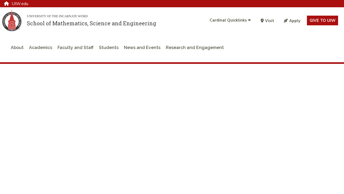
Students (109, 47)
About (17, 47)
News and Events (142, 47)
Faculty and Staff (76, 47)
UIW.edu (16, 4)
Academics (40, 47)
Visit (267, 20)
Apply (292, 20)
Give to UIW (322, 20)
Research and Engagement (195, 47)
